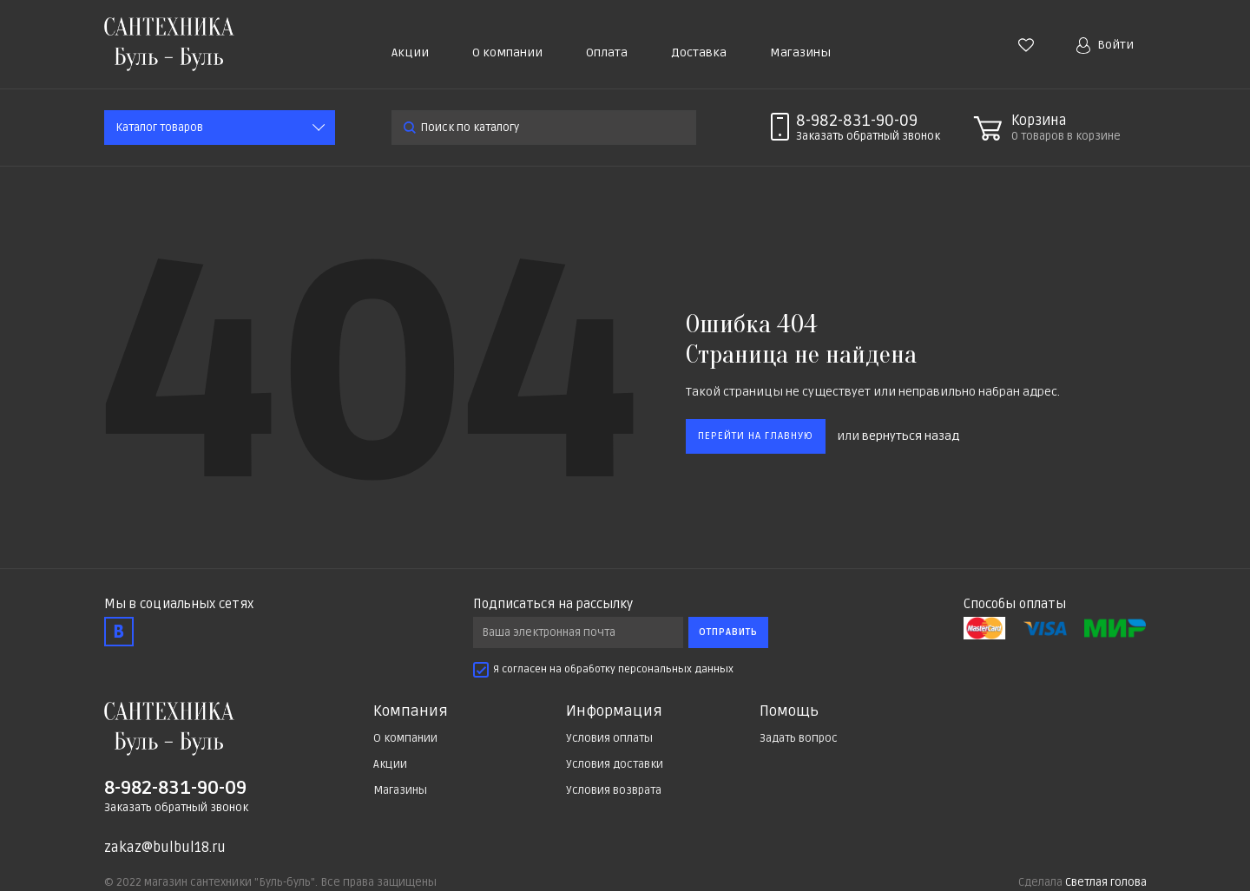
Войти (1105, 45)
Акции (410, 52)
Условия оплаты (609, 738)
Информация (614, 711)
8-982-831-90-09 (857, 120)
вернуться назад (910, 436)
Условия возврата (613, 790)
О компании (507, 52)
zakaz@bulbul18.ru (165, 847)
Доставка (699, 52)
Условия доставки (614, 764)
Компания (410, 711)
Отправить (728, 632)
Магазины (800, 52)
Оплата (607, 52)
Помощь (789, 711)
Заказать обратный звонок (176, 808)
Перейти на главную (755, 435)
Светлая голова (1106, 882)
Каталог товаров (159, 127)
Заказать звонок (868, 136)
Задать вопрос (799, 738)
